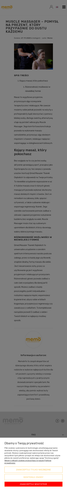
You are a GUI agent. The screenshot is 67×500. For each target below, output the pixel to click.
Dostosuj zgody (33, 477)
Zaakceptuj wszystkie (33, 484)
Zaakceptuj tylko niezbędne (33, 470)
